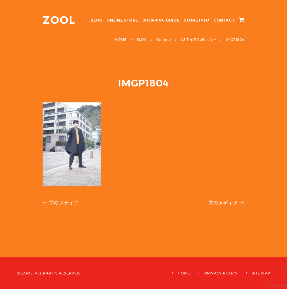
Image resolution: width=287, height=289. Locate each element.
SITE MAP (261, 273)
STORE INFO (197, 20)
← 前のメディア (61, 203)
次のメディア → (226, 203)
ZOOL (59, 20)
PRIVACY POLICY (221, 273)
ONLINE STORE (122, 20)
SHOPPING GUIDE (161, 20)
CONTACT (224, 20)
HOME (184, 273)
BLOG (96, 20)
